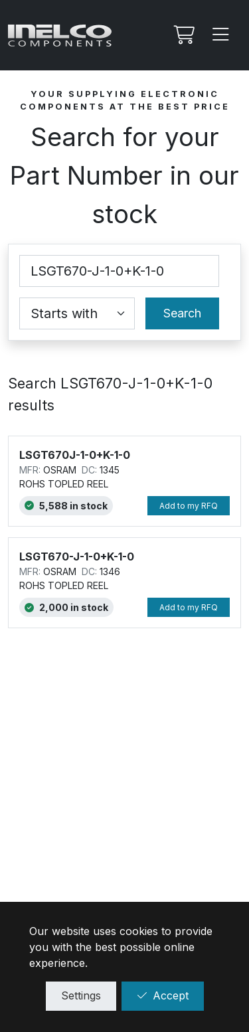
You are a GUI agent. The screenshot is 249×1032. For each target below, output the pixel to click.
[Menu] (221, 35)
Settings (81, 995)
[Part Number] (119, 271)
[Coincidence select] (77, 313)
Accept (163, 995)
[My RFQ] (182, 35)
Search (182, 313)
